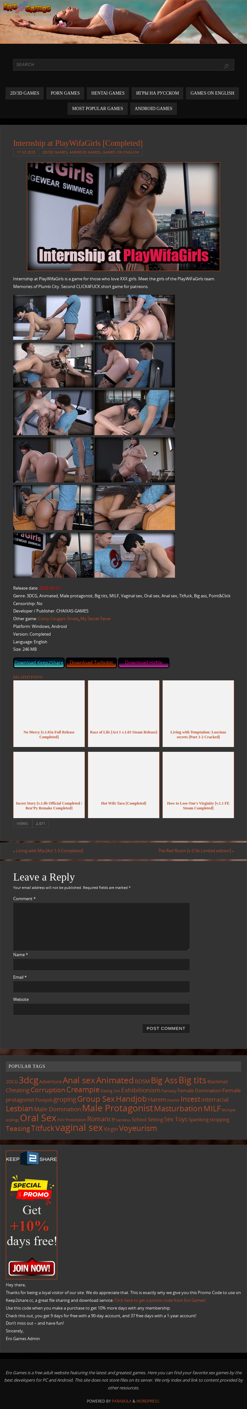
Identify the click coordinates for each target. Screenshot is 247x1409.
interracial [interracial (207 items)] (215, 1099)
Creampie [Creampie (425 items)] (83, 1090)
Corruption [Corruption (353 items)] (48, 1089)
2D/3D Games (55, 152)
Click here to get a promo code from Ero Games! (160, 1300)
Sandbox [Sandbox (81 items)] (123, 1120)
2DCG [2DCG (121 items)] (12, 1082)
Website (21, 999)
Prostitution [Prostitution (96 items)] (76, 1120)
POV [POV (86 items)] (61, 1119)
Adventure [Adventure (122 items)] (50, 1082)
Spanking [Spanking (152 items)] (198, 1119)
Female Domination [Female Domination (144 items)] (199, 1090)
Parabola (122, 1401)
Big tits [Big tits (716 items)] (192, 1080)
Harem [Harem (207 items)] (157, 1099)
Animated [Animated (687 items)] (115, 1080)
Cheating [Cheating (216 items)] (18, 1090)
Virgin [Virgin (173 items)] (111, 1129)
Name (20, 954)
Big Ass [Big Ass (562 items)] (164, 1080)
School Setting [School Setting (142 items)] (147, 1119)
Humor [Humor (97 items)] (173, 1100)
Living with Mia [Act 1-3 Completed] (48, 851)
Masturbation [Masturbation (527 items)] (178, 1108)
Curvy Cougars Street (58, 618)
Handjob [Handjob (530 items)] (131, 1098)
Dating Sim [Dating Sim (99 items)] (110, 1091)
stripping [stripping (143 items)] (219, 1119)
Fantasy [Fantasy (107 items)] (169, 1091)
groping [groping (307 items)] (64, 1099)
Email (20, 977)
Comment (24, 898)
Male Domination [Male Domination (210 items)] (57, 1109)
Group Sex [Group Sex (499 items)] (96, 1098)
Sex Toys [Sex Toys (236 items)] (176, 1119)
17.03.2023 (26, 152)
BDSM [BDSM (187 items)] (142, 1081)
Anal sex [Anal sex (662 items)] (79, 1080)
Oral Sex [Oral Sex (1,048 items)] (38, 1117)
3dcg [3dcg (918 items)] (28, 1080)
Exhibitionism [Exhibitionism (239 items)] (140, 1090)
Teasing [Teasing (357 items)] (18, 1128)
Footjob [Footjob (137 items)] (43, 1099)
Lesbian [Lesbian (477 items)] (19, 1108)
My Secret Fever (95, 618)
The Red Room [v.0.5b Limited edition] (196, 851)
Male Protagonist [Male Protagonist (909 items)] (117, 1108)
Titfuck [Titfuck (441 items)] (42, 1128)
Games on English (121, 152)
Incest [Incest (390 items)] (190, 1099)
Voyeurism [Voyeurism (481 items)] (138, 1128)
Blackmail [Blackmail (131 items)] (217, 1082)
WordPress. (148, 1401)
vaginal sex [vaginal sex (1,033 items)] (79, 1127)
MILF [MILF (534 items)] (212, 1108)
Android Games (85, 152)
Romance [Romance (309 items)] (101, 1118)
